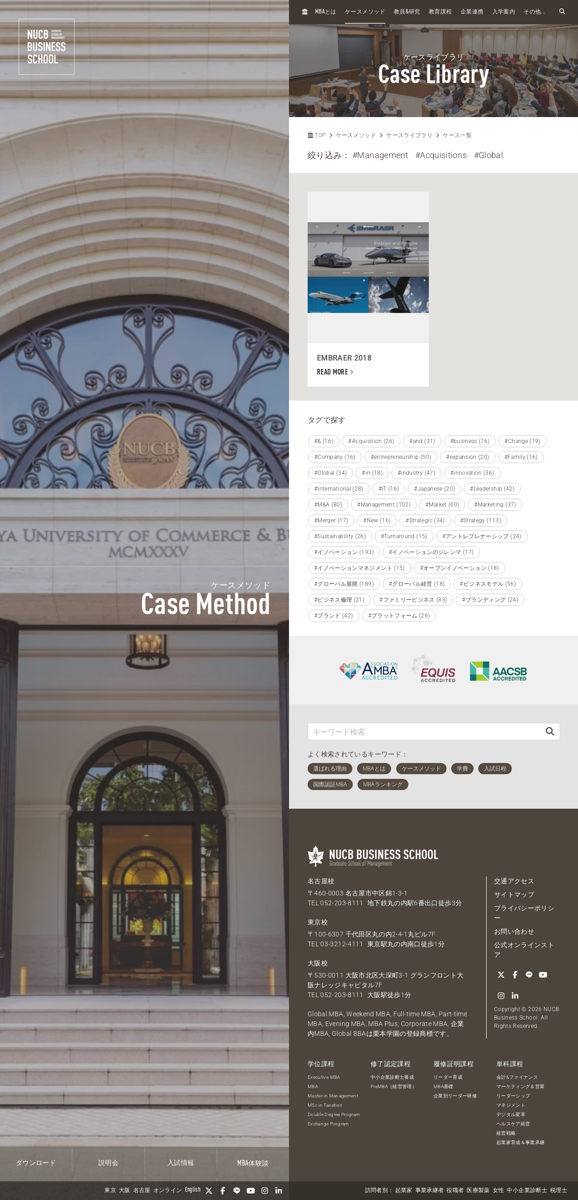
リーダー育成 (448, 1077)
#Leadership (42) (492, 489)
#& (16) (323, 441)
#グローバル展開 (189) (344, 584)
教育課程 (440, 12)
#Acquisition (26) (371, 441)
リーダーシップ (513, 1095)
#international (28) (339, 489)
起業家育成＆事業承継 (520, 1142)
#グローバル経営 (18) (417, 584)
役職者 (455, 1190)
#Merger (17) (331, 520)
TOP (316, 135)
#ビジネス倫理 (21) (339, 600)
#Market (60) (442, 504)
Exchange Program (328, 1123)
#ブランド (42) (333, 615)
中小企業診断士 (527, 1190)
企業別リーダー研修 (455, 1095)
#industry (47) (416, 473)
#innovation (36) (472, 473)
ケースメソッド (365, 12)
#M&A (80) (328, 504)
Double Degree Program (334, 1114)
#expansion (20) (467, 457)
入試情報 (180, 1163)
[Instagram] (265, 1190)
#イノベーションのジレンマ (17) (431, 552)
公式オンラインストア (524, 949)
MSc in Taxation (325, 1105)
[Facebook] (223, 1190)
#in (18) (372, 473)
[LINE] (237, 1190)
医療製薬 (478, 1190)
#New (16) (377, 520)
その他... (534, 12)
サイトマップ (514, 894)
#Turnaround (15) (404, 536)
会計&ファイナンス (517, 1077)
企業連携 (472, 12)
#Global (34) (330, 473)
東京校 (318, 922)
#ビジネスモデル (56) (488, 584)
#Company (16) (335, 457)
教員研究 (407, 12)
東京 (110, 1190)
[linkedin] (279, 1190)
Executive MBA (324, 1077)
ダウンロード (36, 1163)
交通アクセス (514, 881)
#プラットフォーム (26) (399, 615)
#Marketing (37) (495, 504)
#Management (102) (384, 504)
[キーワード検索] (424, 731)
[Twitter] (209, 1190)
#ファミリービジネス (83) (413, 600)
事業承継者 (429, 1190)
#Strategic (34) (425, 520)
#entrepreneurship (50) (401, 457)
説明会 (108, 1163)
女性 (498, 1190)
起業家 (404, 1190)
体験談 (252, 1163)
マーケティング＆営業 (520, 1086)
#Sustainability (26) (340, 536)
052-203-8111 (341, 903)
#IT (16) (388, 489)
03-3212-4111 (341, 944)
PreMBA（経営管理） (394, 1086)
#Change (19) (522, 441)
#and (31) (422, 441)
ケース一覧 (457, 135)
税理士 (558, 1190)
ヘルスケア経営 (513, 1123)
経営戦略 (506, 1133)
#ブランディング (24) (490, 600)
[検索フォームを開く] (562, 12)
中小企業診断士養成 (392, 1077)
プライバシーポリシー (524, 913)
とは (326, 12)
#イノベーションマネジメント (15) (359, 568)
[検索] (550, 731)
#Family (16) (521, 457)
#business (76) (470, 441)
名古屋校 (321, 881)
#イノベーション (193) (344, 552)
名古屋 (142, 1190)
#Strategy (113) (480, 520)
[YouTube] (251, 1190)
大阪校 (318, 963)
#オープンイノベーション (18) (459, 568)
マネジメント (510, 1105)
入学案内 (503, 12)
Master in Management (333, 1095)
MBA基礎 (444, 1086)
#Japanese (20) (434, 489)
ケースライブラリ (409, 135)
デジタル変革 (510, 1114)
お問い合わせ (514, 931)
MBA (313, 1086)
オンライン (167, 1190)
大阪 (125, 1190)
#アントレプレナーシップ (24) (482, 536)
